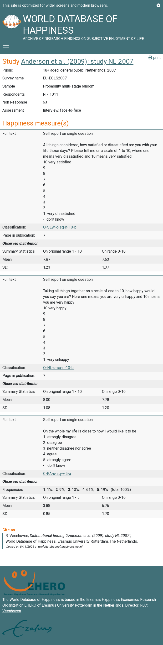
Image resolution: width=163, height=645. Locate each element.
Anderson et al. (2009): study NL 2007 (77, 61)
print (154, 57)
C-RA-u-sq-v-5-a (57, 473)
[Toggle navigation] (6, 47)
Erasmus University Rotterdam (67, 605)
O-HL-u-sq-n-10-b (58, 367)
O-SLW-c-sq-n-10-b (59, 227)
